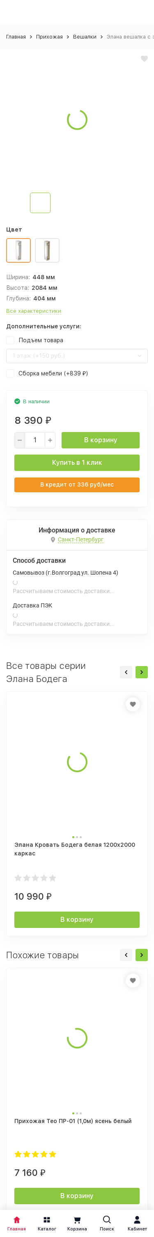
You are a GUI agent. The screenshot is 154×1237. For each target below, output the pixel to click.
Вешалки (85, 37)
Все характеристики (33, 311)
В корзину (100, 440)
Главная (16, 37)
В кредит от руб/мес (77, 484)
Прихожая (49, 37)
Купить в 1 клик (77, 462)
